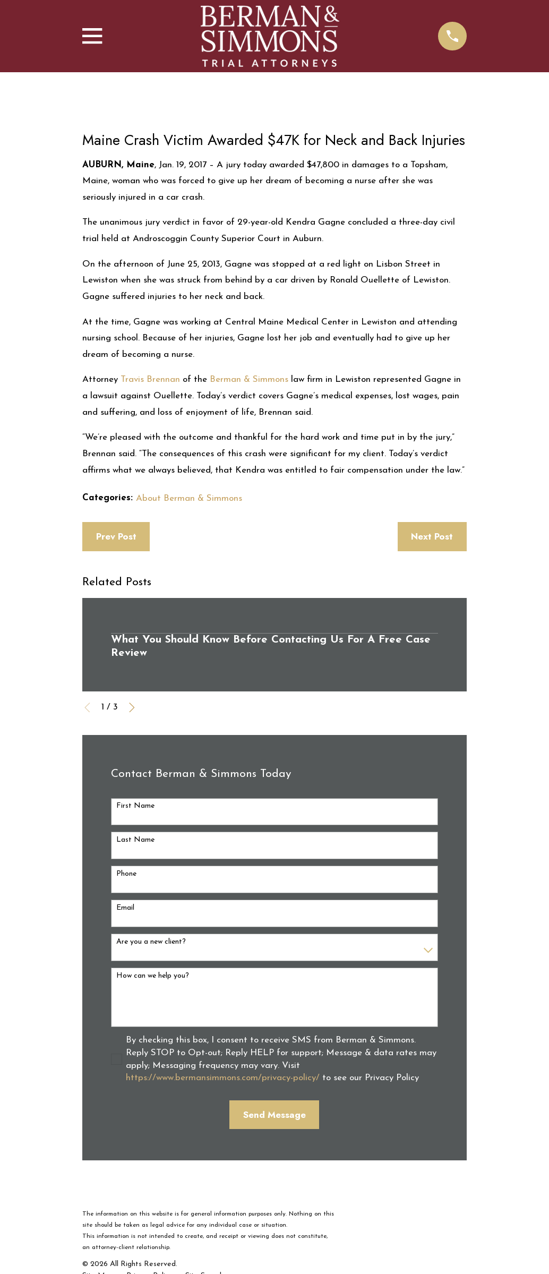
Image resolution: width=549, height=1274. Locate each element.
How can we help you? (152, 976)
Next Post (432, 536)
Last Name (135, 840)
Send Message (274, 1114)
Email (125, 908)
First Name (135, 806)
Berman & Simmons (247, 379)
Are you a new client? (151, 942)
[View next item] (132, 708)
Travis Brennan (149, 379)
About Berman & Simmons (189, 498)
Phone (126, 874)
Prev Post (116, 536)
